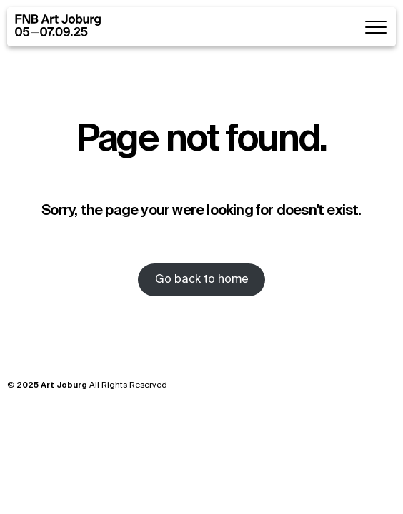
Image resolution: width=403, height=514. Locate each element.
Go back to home (202, 280)
